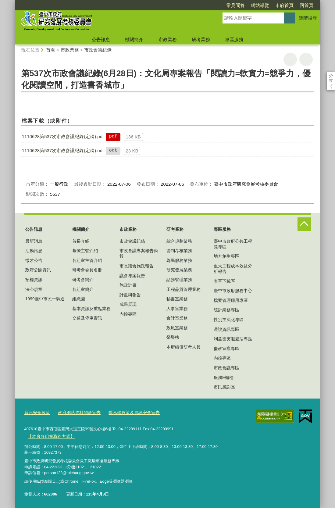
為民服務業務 (179, 260)
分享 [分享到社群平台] (331, 75)
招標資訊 (33, 279)
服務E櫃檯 (223, 377)
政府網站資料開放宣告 (76, 412)
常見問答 (200, 5)
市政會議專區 (226, 367)
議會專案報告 (132, 275)
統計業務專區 (226, 309)
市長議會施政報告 (136, 265)
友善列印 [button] (290, 59)
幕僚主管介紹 (85, 250)
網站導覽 (225, 5)
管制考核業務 (179, 250)
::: (13, 2)
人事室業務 (177, 308)
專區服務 (234, 39)
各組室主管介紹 (87, 260)
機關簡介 (134, 39)
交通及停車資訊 (87, 318)
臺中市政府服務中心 (233, 290)
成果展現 (128, 304)
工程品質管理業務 (183, 289)
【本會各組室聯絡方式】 (49, 435)
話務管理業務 (179, 279)
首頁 (50, 49)
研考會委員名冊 (87, 269)
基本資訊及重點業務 (91, 308)
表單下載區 (224, 281)
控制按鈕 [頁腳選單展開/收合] (304, 224)
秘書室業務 (177, 298)
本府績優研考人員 (183, 347)
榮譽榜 (172, 337)
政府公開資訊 (38, 269)
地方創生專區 (226, 256)
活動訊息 (33, 250)
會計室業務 (177, 318)
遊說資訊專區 (226, 329)
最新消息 (33, 241)
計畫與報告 (130, 294)
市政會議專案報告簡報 (138, 253)
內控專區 (128, 314)
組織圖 (78, 298)
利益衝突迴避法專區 (233, 338)
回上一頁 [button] (306, 59)
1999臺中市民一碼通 (45, 298)
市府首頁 (249, 5)
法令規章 (33, 289)
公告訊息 (101, 39)
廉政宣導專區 (226, 348)
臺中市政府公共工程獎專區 (233, 244)
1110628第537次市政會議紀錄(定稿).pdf (63, 136)
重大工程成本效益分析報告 (233, 268)
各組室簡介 (83, 289)
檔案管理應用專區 (231, 300)
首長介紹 (80, 241)
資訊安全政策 (36, 412)
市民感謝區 (224, 387)
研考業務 (201, 39)
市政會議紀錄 (98, 49)
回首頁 (271, 5)
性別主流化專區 (229, 319)
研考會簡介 (83, 279)
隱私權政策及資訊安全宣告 (127, 412)
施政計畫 (128, 285)
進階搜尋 (308, 17)
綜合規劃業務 (179, 241)
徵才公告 (33, 260)
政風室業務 (177, 327)
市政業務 (168, 39)
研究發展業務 (179, 269)
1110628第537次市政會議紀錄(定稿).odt (63, 150)
